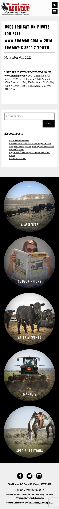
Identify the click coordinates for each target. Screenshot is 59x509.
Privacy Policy (13, 494)
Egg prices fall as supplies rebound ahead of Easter (29, 154)
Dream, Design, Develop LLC (39, 502)
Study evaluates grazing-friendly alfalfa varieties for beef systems (31, 148)
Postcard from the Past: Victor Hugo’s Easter (30, 143)
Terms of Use (27, 494)
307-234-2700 (22, 489)
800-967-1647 (37, 489)
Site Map (40, 494)
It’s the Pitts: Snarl (17, 158)
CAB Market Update (19, 140)
